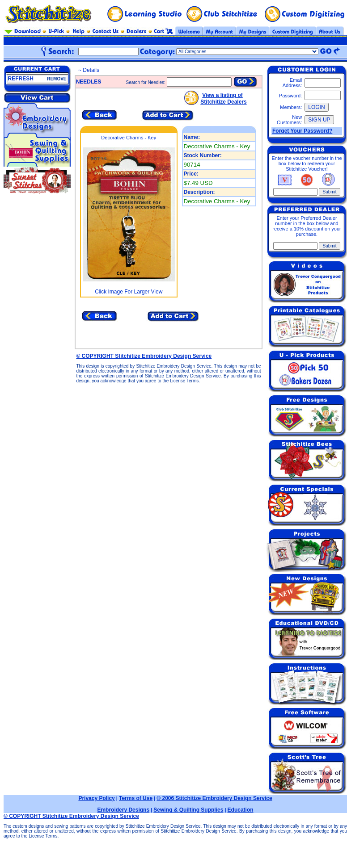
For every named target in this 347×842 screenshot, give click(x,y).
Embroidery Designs (123, 810)
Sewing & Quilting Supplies (188, 810)
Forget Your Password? (302, 131)
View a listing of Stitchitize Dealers (223, 98)
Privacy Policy (96, 798)
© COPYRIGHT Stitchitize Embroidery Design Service (144, 356)
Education (241, 810)
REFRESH (21, 78)
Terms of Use (135, 798)
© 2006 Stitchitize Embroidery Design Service (214, 798)
